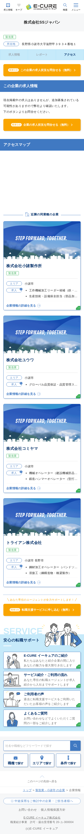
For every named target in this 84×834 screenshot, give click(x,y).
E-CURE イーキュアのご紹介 (46, 655)
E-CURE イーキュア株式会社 (42, 817)
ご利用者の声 (34, 694)
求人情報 (8, 10)
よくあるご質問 (35, 713)
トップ (27, 790)
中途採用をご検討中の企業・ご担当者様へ (44, 801)
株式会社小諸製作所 (24, 266)
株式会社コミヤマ (22, 448)
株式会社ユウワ (20, 360)
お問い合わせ (28, 809)
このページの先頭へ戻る (42, 781)
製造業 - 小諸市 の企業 (50, 790)
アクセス (70, 54)
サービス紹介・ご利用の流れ (45, 675)
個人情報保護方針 (53, 809)
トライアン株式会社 (24, 543)
